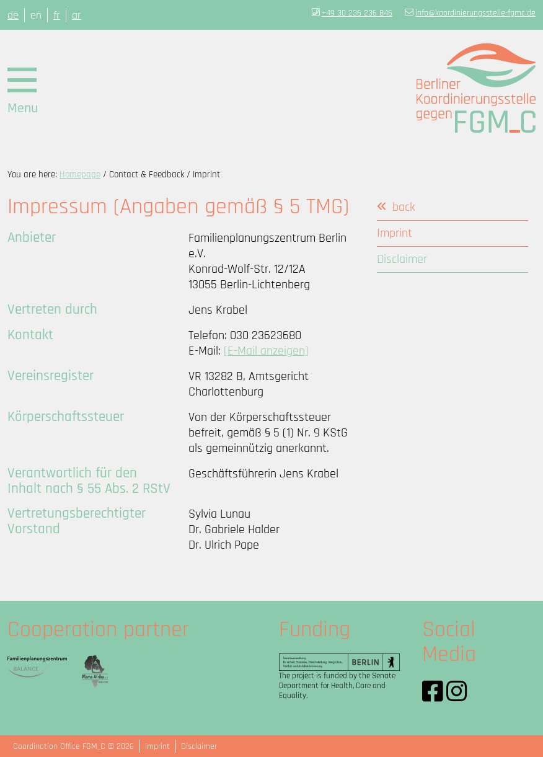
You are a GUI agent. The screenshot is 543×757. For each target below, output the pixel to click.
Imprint (157, 746)
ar (76, 15)
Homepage (80, 174)
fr (56, 15)
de (13, 15)
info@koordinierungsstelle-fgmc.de (475, 13)
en (36, 15)
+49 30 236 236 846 (357, 13)
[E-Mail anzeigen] (266, 351)
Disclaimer (199, 746)
